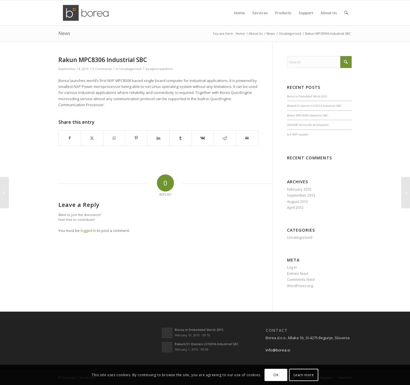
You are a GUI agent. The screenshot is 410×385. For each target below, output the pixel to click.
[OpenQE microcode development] (4, 192)
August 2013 (297, 201)
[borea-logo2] (85, 12)
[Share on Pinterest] (136, 138)
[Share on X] (92, 138)
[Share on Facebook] (70, 138)
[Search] (346, 12)
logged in (88, 230)
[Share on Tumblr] (181, 138)
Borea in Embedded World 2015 (307, 96)
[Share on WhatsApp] (114, 138)
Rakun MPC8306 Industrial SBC (307, 115)
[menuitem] (239, 12)
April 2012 (295, 207)
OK (275, 374)
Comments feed (301, 279)
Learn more (304, 374)
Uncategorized (130, 69)
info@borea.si (278, 350)
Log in (292, 267)
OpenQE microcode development (308, 124)
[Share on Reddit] (225, 138)
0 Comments (102, 69)
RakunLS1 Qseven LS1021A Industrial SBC (314, 105)
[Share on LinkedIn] (158, 138)
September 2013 (301, 195)
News (64, 33)
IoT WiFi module (297, 134)
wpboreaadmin (161, 69)
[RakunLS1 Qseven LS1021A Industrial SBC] (405, 192)
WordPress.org (300, 285)
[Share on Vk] (203, 138)
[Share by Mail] (247, 138)
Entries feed (297, 273)
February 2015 (299, 189)
